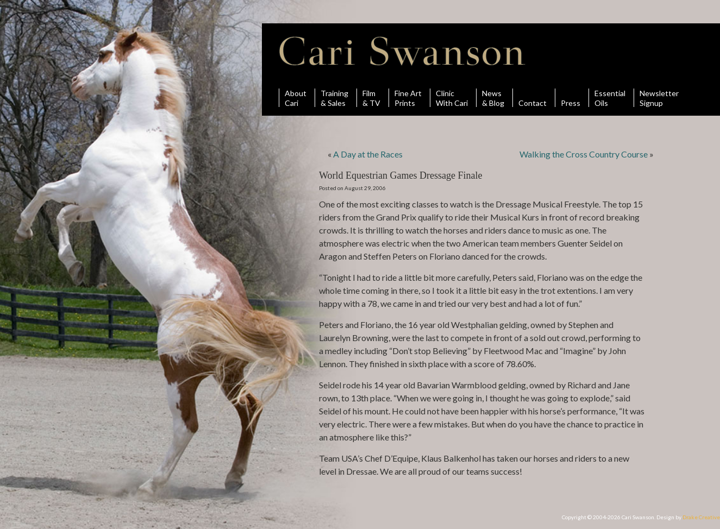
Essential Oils (609, 98)
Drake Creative (701, 517)
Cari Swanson (402, 51)
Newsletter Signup (659, 98)
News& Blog (493, 98)
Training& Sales (334, 98)
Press (570, 98)
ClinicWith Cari (452, 98)
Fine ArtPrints (408, 98)
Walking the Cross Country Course (583, 154)
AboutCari (295, 98)
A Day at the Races (368, 154)
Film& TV (371, 98)
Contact (532, 98)
